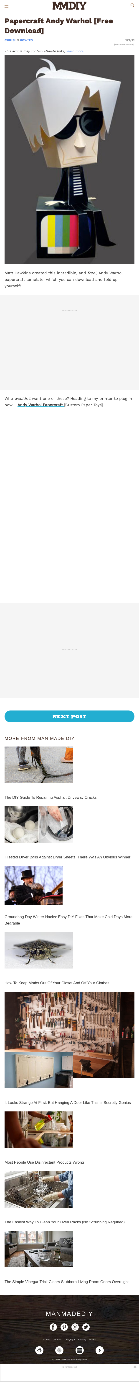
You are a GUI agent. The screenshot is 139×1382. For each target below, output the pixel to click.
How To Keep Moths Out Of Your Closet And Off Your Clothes (57, 983)
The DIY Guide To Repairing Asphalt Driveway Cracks (51, 797)
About (46, 1339)
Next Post (69, 716)
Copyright (70, 1339)
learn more (74, 51)
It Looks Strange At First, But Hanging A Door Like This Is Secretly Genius (68, 1102)
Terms (92, 1339)
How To (26, 40)
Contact (57, 1339)
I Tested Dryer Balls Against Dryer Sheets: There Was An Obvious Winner (67, 857)
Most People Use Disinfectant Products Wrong (44, 1162)
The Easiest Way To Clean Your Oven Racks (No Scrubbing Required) (65, 1222)
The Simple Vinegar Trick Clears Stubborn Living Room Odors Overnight (67, 1282)
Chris (10, 40)
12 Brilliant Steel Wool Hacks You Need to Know (46, 1043)
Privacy (82, 1339)
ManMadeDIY (69, 1313)
